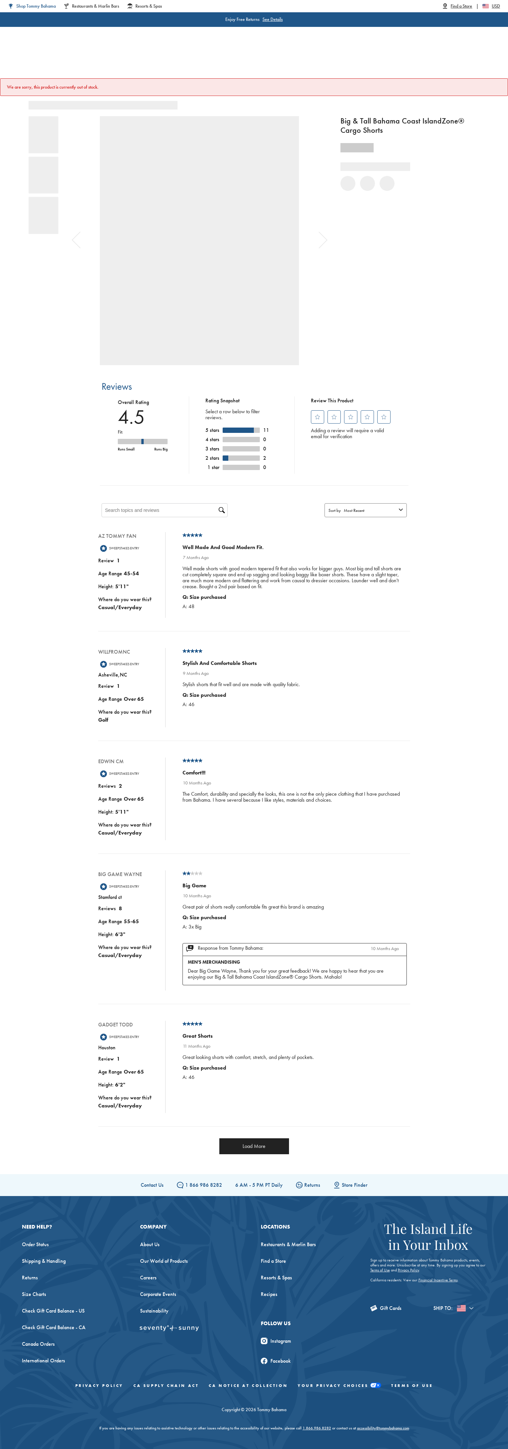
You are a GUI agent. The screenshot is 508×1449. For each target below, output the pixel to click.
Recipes (269, 1294)
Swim (243, 59)
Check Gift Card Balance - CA (54, 1327)
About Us (150, 1244)
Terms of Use (380, 1270)
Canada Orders (38, 1343)
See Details (272, 19)
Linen (217, 59)
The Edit (321, 59)
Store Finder (350, 1184)
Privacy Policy (408, 1270)
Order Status (35, 1244)
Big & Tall (186, 59)
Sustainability (154, 1310)
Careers (148, 1277)
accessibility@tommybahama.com (383, 1428)
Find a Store (273, 1260)
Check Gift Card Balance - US (53, 1310)
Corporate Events (158, 1294)
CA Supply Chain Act (166, 1385)
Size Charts (34, 1294)
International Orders (43, 1360)
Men (155, 59)
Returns (308, 1184)
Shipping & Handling (44, 1260)
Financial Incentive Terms (438, 1280)
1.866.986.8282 (317, 1428)
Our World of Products (164, 1260)
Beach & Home (280, 59)
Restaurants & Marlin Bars (288, 1244)
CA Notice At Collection (248, 1385)
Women (127, 59)
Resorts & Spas (276, 1277)
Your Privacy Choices (339, 1386)
